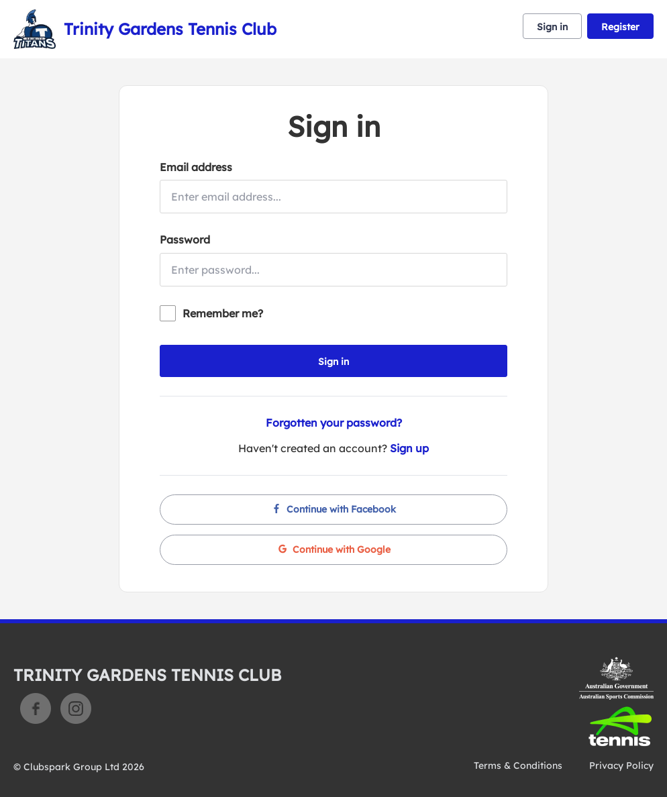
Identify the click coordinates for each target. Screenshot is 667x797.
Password (185, 239)
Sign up (409, 448)
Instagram (75, 708)
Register (620, 27)
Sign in (552, 27)
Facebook (35, 708)
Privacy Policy (621, 765)
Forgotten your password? (334, 422)
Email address (196, 167)
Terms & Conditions (518, 765)
